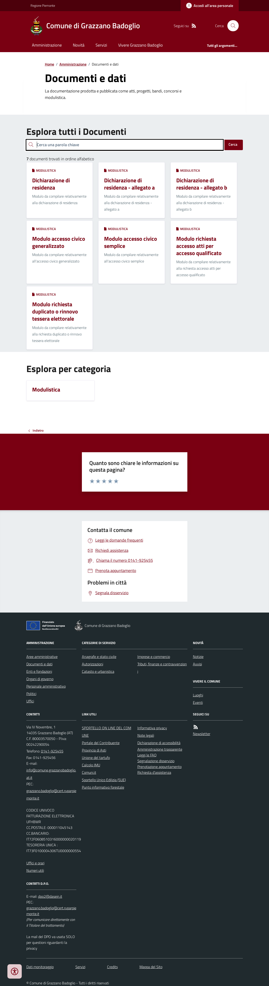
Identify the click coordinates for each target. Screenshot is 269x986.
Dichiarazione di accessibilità (158, 743)
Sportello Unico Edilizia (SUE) (104, 780)
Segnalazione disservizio (155, 761)
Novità (78, 45)
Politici (31, 693)
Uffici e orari (35, 863)
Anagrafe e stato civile (99, 656)
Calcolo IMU (91, 765)
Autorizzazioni (92, 664)
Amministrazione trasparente (159, 749)
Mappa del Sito (150, 967)
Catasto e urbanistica (98, 671)
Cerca (233, 144)
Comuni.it (89, 772)
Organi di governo (39, 679)
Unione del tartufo (96, 757)
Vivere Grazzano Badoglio (140, 45)
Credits (112, 967)
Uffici (30, 701)
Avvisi (197, 664)
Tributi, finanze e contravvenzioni (162, 667)
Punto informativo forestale (103, 787)
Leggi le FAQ (147, 755)
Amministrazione (47, 45)
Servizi (101, 45)
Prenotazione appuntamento (159, 766)
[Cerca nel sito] (231, 25)
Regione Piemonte (43, 5)
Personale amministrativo (46, 686)
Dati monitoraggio (40, 967)
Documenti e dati (39, 664)
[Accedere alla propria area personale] (210, 5)
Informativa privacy (152, 728)
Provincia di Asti (94, 750)
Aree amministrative (42, 656)
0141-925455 (52, 751)
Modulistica (44, 170)
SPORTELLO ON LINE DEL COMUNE (106, 731)
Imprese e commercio (153, 656)
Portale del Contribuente (101, 743)
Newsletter (201, 733)
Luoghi (198, 695)
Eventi (198, 702)
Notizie (198, 656)
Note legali (145, 735)
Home (49, 64)
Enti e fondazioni (39, 671)
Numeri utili (35, 870)
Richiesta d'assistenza (154, 772)
